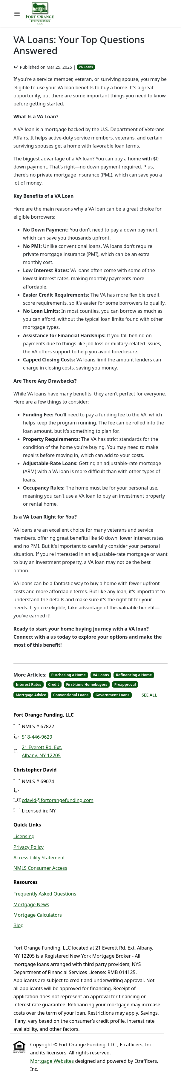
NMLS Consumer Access (40, 868)
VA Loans (86, 67)
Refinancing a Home (134, 674)
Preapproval (125, 684)
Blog (18, 925)
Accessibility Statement (39, 857)
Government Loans (112, 694)
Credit (53, 684)
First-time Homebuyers (86, 684)
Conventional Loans (70, 694)
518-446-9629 (37, 737)
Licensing (24, 836)
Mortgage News (31, 904)
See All (149, 695)
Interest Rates (28, 684)
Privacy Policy (28, 847)
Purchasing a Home (68, 674)
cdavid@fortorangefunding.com (57, 800)
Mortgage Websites (52, 1061)
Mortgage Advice (31, 694)
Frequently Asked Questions (44, 893)
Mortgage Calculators (37, 915)
